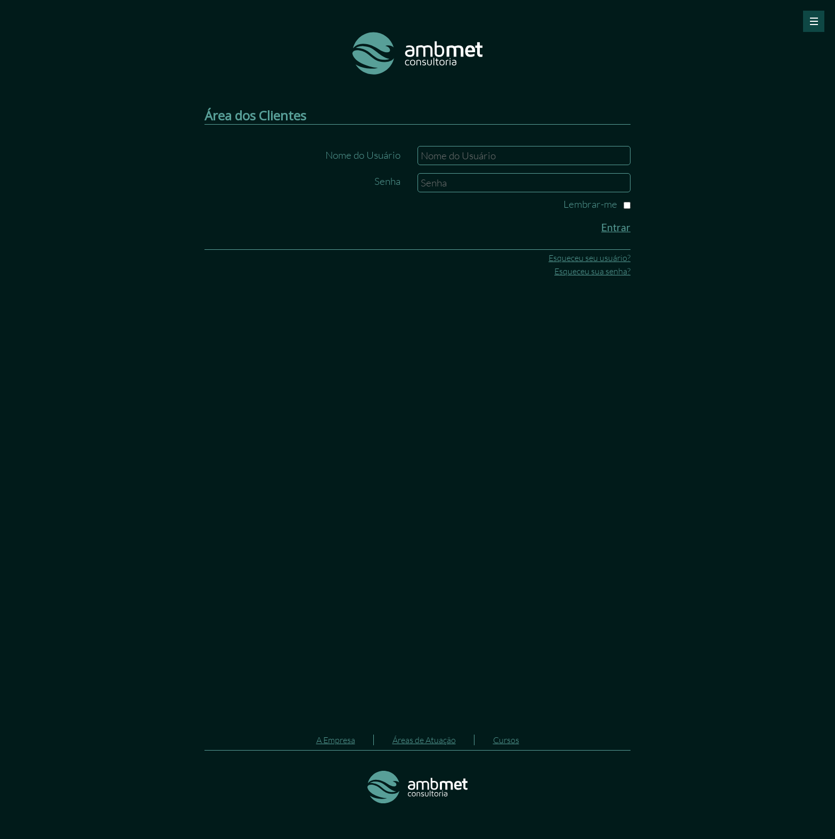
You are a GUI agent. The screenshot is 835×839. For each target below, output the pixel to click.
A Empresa (335, 740)
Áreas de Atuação (424, 740)
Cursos (506, 740)
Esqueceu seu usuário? (590, 257)
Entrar (616, 227)
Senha (387, 181)
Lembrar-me (590, 204)
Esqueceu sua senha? (592, 271)
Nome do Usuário (362, 155)
